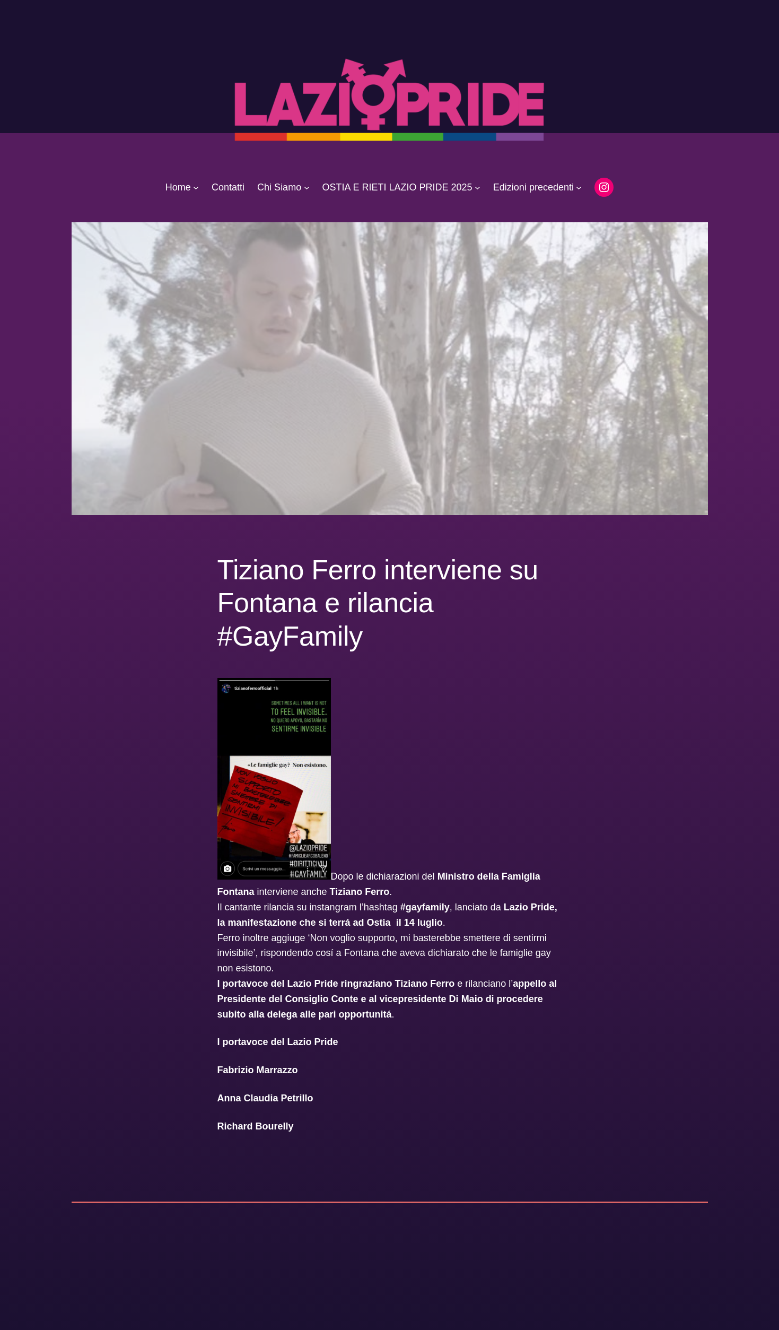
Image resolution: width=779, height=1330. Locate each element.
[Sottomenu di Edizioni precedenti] (579, 187)
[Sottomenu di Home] (196, 187)
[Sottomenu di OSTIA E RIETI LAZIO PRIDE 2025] (477, 187)
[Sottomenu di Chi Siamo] (307, 187)
